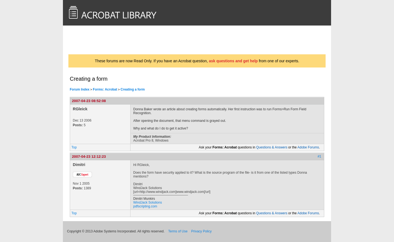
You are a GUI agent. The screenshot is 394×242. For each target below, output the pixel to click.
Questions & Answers (271, 147)
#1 (319, 156)
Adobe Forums (308, 147)
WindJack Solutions (147, 202)
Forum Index (79, 89)
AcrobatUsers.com (90, 39)
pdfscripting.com (145, 206)
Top (74, 147)
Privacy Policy (201, 231)
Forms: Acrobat (105, 89)
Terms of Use (178, 231)
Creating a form (133, 89)
